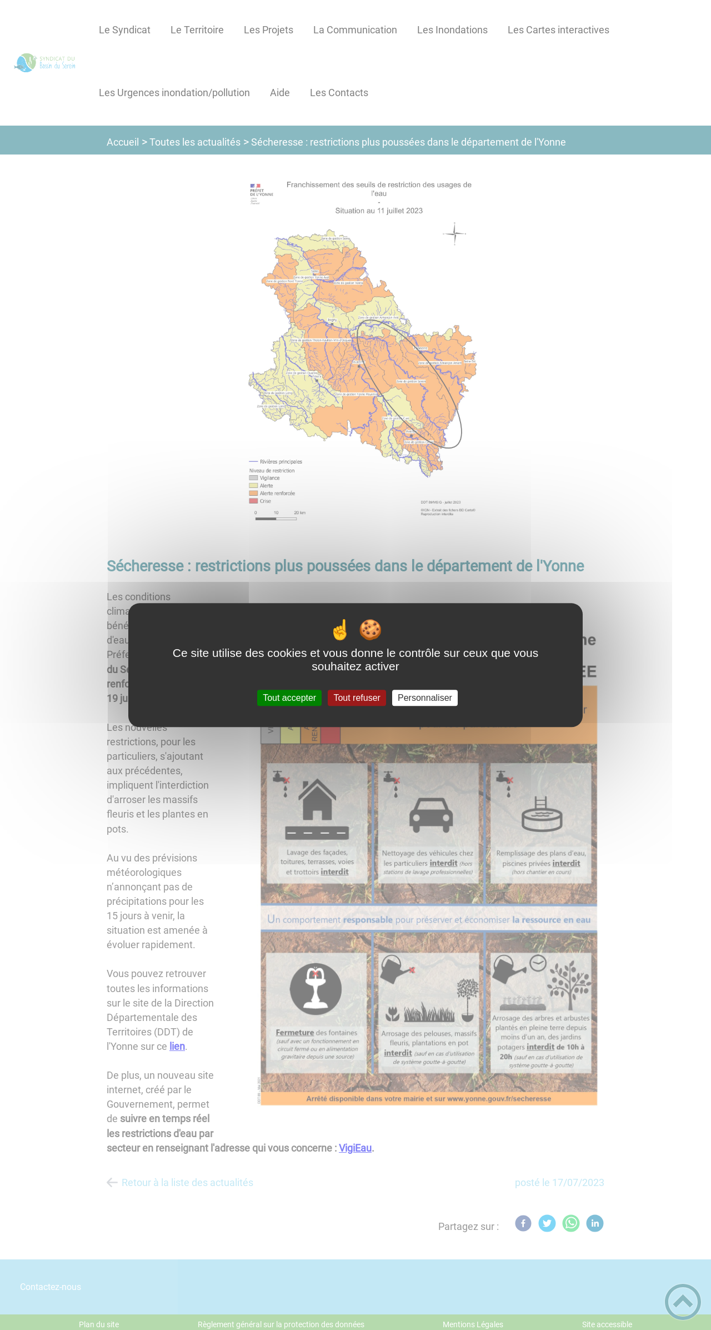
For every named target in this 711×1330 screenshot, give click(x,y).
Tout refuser (356, 698)
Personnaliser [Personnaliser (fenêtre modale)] (425, 698)
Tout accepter (289, 698)
